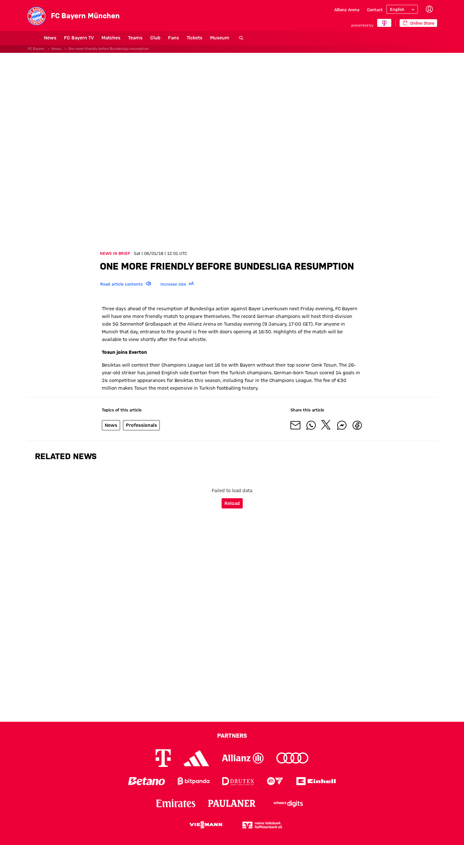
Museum (203, 37)
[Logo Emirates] (175, 803)
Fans (156, 37)
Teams (118, 37)
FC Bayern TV (62, 37)
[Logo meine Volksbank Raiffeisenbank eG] (262, 825)
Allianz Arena (346, 9)
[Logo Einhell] (316, 781)
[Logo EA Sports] (275, 781)
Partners (232, 735)
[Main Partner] (384, 23)
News (33, 37)
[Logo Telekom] (163, 758)
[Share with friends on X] (326, 425)
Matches (94, 37)
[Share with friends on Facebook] (357, 425)
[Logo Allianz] (243, 758)
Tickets (178, 37)
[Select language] (402, 9)
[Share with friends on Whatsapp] (311, 425)
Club (139, 37)
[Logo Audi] (292, 758)
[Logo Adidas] (196, 758)
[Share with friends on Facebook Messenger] (342, 425)
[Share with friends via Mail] (295, 425)
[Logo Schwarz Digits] (288, 803)
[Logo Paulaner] (232, 803)
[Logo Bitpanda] (193, 781)
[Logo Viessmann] (206, 824)
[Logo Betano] (146, 781)
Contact (375, 9)
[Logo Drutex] (238, 781)
